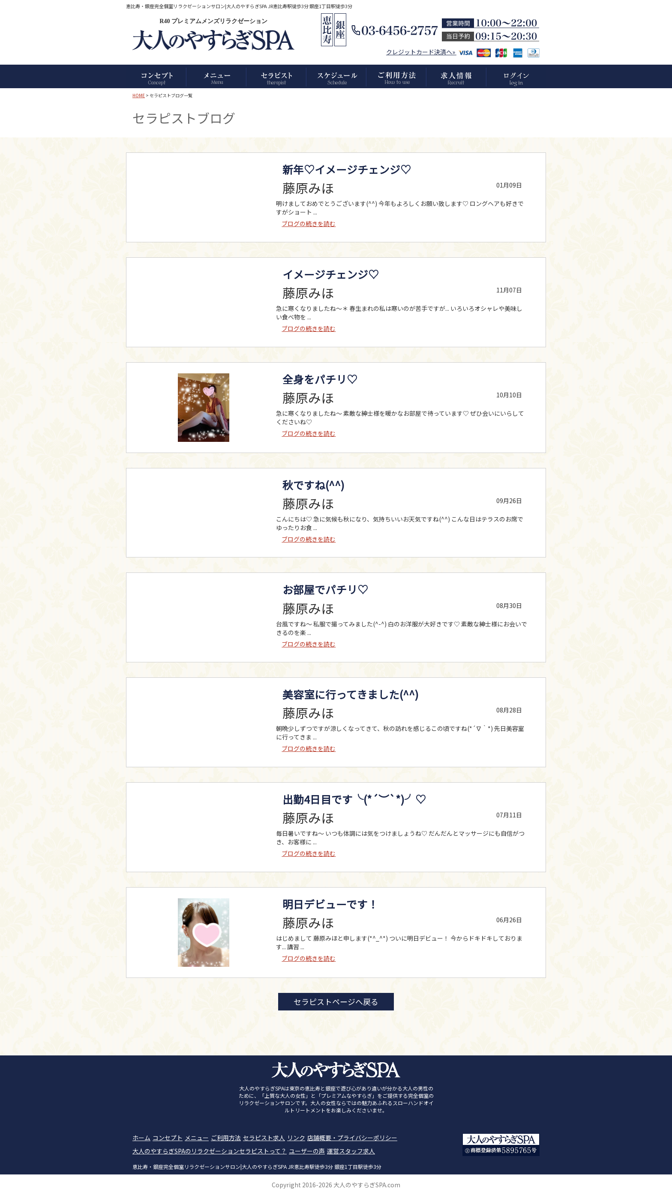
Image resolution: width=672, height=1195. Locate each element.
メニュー (197, 1137)
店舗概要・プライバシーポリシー (352, 1137)
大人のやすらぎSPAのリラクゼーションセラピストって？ (209, 1151)
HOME (138, 95)
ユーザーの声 (307, 1151)
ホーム (141, 1137)
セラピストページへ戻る (336, 1001)
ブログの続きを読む (309, 223)
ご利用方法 (226, 1137)
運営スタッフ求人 (351, 1151)
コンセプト (168, 1137)
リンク (296, 1137)
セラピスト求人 (264, 1137)
